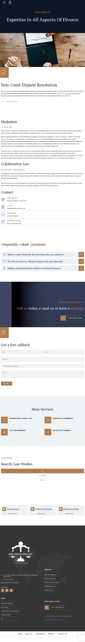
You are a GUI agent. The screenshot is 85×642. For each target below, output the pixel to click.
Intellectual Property (50, 580)
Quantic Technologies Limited (61, 618)
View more (12, 515)
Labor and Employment (51, 576)
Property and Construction (52, 584)
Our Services (40, 636)
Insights (51, 636)
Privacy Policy (5, 609)
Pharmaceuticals (71, 511)
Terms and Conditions (7, 605)
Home (20, 636)
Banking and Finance (50, 588)
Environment (13, 511)
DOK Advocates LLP (59, 622)
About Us (28, 636)
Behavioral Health (43, 511)
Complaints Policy (6, 617)
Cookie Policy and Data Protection (10, 613)
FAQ (2, 621)
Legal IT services (49, 592)
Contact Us (62, 636)
